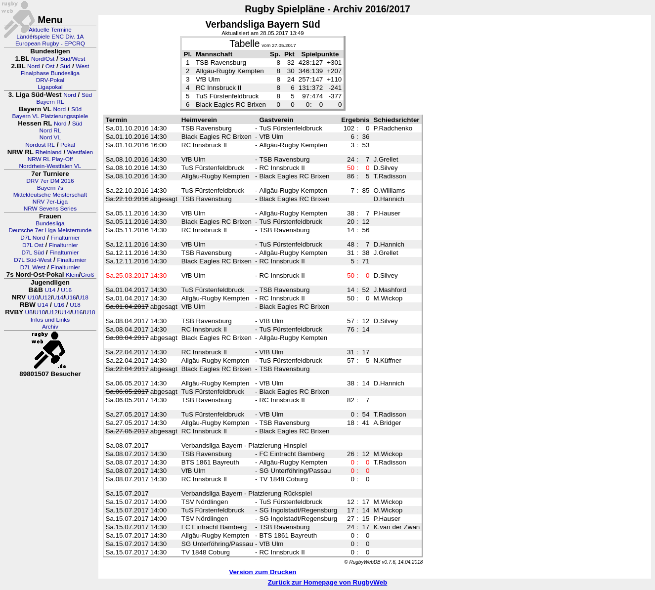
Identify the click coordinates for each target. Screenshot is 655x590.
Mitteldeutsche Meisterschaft (50, 194)
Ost (49, 66)
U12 (45, 297)
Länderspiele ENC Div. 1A (50, 36)
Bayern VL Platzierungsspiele (50, 116)
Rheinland (49, 152)
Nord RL (50, 130)
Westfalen (80, 152)
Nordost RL (40, 144)
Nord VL (50, 137)
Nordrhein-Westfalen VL (50, 166)
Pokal (67, 144)
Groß (87, 274)
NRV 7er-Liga (50, 201)
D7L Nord (32, 237)
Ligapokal (50, 87)
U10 (33, 297)
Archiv (50, 326)
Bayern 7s (50, 187)
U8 (29, 312)
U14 (50, 290)
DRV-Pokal (50, 80)
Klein (72, 274)
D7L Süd (33, 252)
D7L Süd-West (32, 259)
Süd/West (72, 58)
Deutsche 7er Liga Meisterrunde (49, 230)
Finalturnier (65, 237)
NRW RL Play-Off (50, 159)
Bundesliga (50, 223)
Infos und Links (50, 319)
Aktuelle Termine (50, 29)
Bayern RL (50, 101)
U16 (66, 290)
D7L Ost (33, 245)
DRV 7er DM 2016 (50, 180)
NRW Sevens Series (50, 208)
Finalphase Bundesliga (50, 73)
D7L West (32, 267)
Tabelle (244, 44)
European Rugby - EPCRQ (50, 43)
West (82, 66)
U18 (83, 297)
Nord (33, 66)
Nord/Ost (42, 58)
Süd (65, 66)
